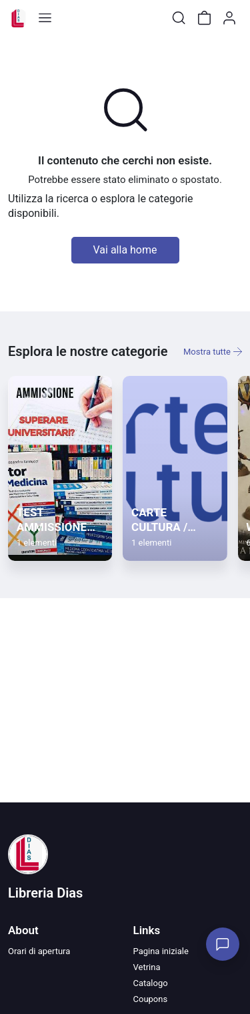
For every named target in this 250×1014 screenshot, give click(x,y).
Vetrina (147, 967)
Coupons (150, 999)
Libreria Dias (45, 893)
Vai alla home (125, 250)
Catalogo (150, 983)
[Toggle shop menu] (44, 18)
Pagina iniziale (161, 951)
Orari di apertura (39, 951)
